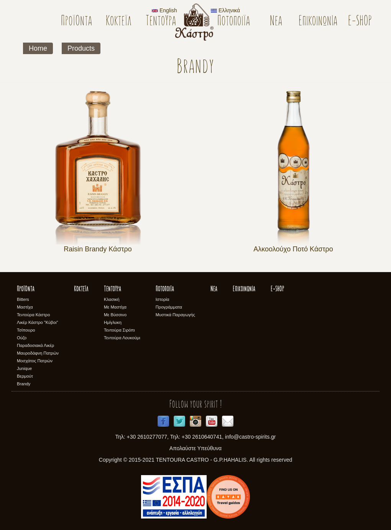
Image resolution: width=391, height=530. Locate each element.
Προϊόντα (76, 21)
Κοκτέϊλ (118, 21)
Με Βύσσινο (115, 314)
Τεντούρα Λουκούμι (122, 337)
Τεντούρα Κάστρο (33, 314)
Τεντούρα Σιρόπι (119, 330)
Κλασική (112, 299)
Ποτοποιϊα (233, 21)
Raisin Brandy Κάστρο (98, 249)
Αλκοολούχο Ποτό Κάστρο (293, 249)
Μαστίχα (25, 307)
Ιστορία (162, 299)
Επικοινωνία (318, 21)
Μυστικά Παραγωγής (175, 314)
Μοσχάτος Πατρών (35, 360)
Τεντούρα (161, 21)
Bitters (23, 299)
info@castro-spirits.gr (250, 437)
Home (38, 48)
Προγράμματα (169, 307)
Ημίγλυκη (113, 322)
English (164, 10)
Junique (24, 368)
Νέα (276, 21)
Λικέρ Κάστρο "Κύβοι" (37, 322)
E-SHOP (360, 21)
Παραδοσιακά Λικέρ (35, 345)
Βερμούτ (25, 376)
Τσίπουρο (26, 330)
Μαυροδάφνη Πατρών (38, 353)
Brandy (23, 383)
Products (81, 48)
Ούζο (21, 337)
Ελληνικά (225, 10)
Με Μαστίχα (115, 307)
